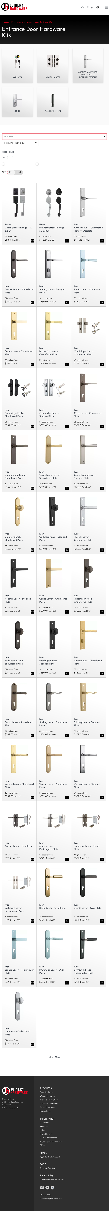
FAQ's (42, 1146)
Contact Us (44, 1123)
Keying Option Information (51, 1142)
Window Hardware (47, 1096)
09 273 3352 (45, 1195)
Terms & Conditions (48, 1168)
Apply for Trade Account (50, 1157)
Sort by (20, 143)
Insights (43, 1131)
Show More (54, 1057)
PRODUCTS (46, 1089)
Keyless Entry (45, 1111)
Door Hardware (46, 1093)
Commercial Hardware (49, 1104)
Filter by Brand (54, 137)
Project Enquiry (46, 1134)
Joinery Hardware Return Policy (52, 1180)
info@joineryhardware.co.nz (51, 1199)
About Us (44, 1127)
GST (4, 173)
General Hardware (47, 1108)
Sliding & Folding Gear (49, 1100)
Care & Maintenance (48, 1138)
